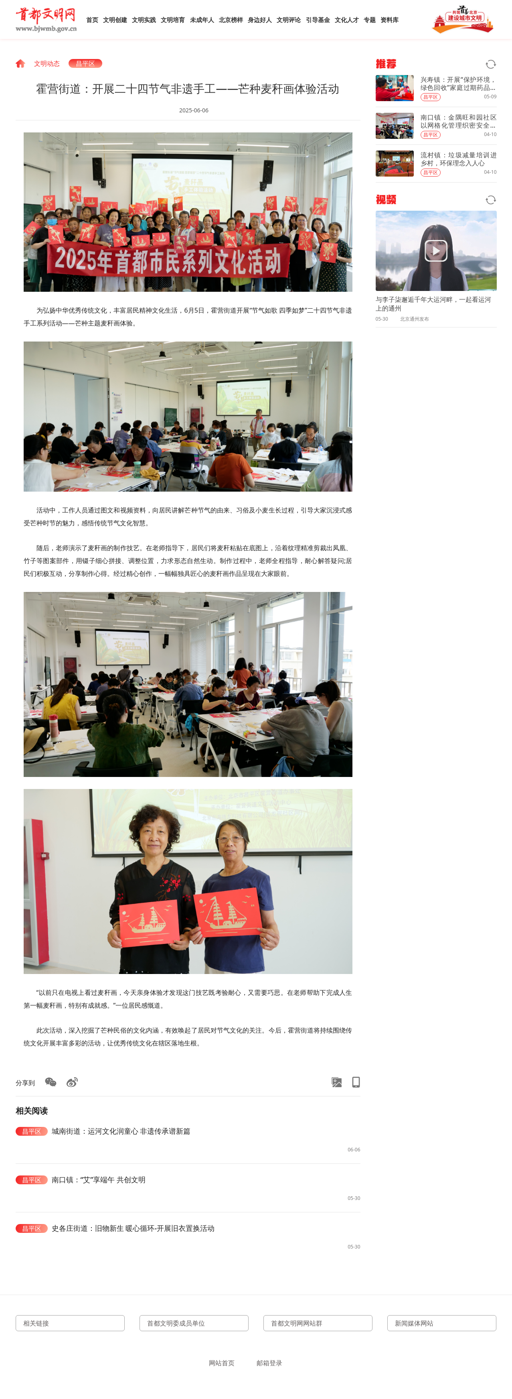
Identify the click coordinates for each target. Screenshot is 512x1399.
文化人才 (347, 20)
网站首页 (222, 1362)
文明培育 (173, 20)
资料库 (389, 20)
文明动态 (47, 63)
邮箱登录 (269, 1362)
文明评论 (289, 20)
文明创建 (115, 20)
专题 (370, 20)
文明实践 (144, 20)
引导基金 (318, 20)
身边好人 (260, 20)
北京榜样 (231, 20)
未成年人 (202, 20)
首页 (92, 20)
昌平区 (85, 63)
